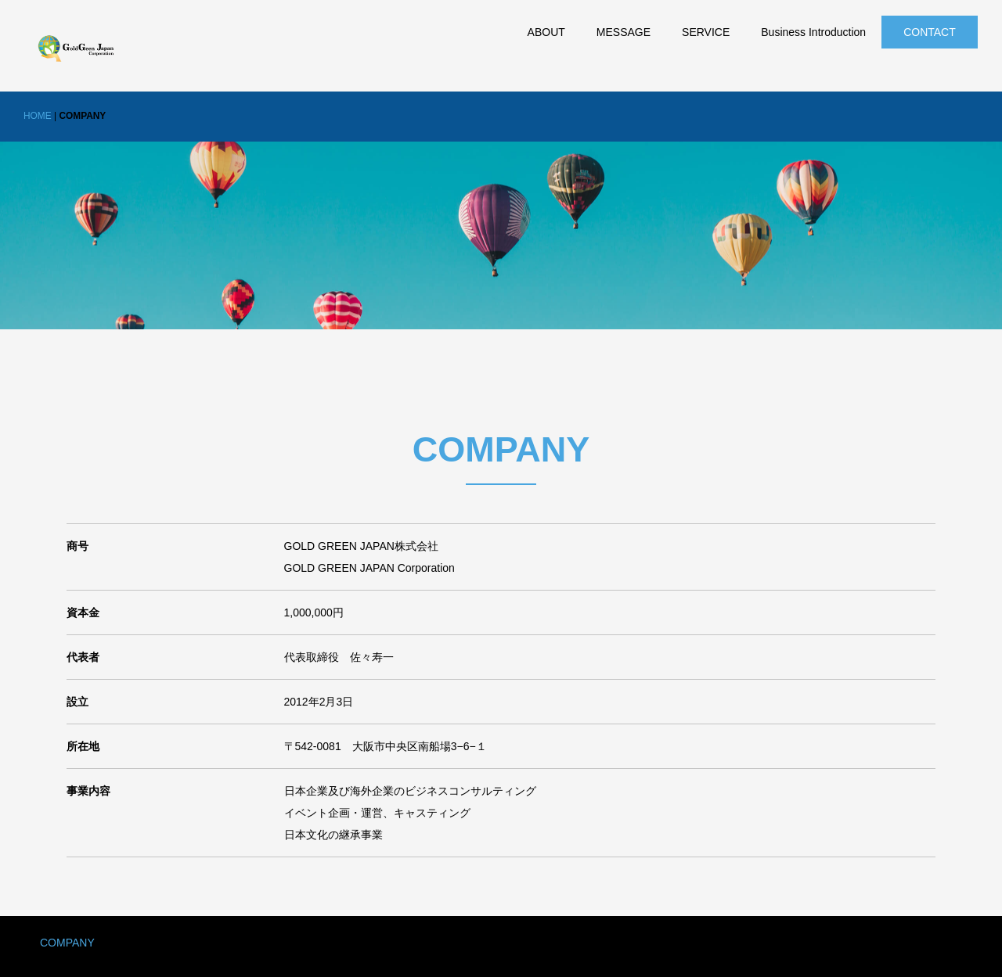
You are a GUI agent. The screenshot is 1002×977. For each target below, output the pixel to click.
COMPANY (67, 942)
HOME (37, 115)
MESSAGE (624, 32)
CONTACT (929, 32)
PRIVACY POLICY (172, 942)
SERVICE (706, 32)
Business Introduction (813, 32)
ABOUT (546, 32)
